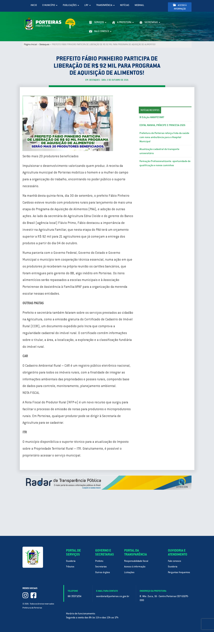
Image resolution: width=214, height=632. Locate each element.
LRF (87, 5)
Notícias (124, 5)
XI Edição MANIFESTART (151, 117)
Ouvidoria (70, 561)
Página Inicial (30, 44)
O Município (49, 5)
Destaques (44, 44)
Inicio (34, 5)
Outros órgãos (102, 572)
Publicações (71, 5)
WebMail (139, 5)
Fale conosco (174, 561)
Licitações (129, 572)
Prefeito (99, 561)
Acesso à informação (179, 7)
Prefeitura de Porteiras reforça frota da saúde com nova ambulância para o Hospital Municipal (164, 137)
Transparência (105, 5)
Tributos (70, 566)
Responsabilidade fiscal (136, 561)
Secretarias (101, 566)
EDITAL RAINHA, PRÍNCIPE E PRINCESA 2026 (162, 125)
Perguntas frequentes (179, 572)
